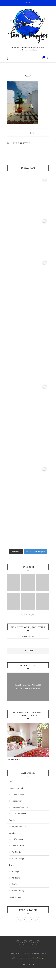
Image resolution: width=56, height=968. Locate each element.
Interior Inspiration (17, 788)
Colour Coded (18, 794)
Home (43, 953)
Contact (35, 953)
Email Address (28, 636)
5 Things (15, 871)
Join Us (12, 820)
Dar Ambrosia (13, 759)
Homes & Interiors (20, 807)
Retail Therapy (18, 858)
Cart (18, 953)
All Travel (16, 878)
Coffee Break (17, 839)
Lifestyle (12, 833)
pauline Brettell (18, 143)
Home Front (17, 801)
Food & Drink (18, 846)
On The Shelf (17, 852)
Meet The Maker (19, 814)
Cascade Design (38, 958)
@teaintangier (28, 614)
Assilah (15, 884)
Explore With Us (19, 826)
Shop (12, 953)
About (11, 781)
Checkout (26, 953)
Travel (11, 865)
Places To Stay (18, 890)
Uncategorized (15, 897)
